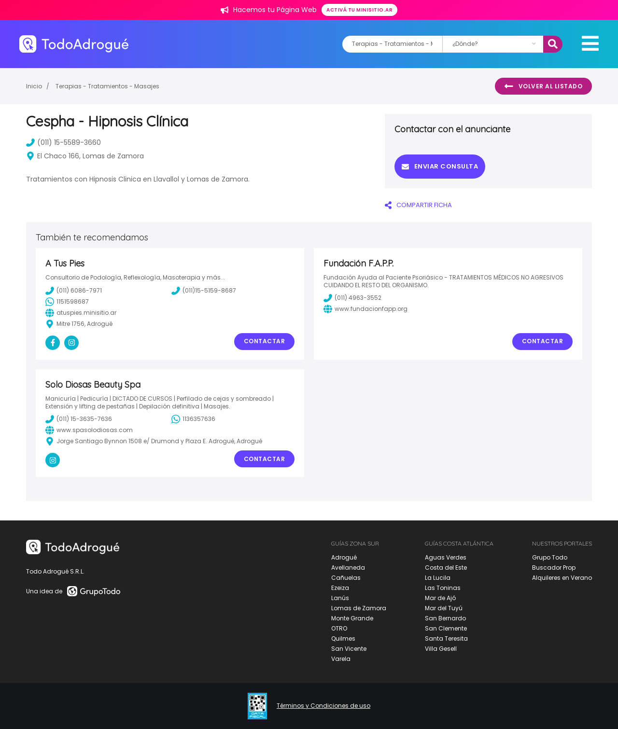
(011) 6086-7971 (73, 290)
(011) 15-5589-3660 (63, 142)
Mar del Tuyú (444, 608)
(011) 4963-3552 (352, 298)
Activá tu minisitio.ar (359, 10)
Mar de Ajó (440, 598)
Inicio (34, 86)
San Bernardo (445, 618)
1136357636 (193, 419)
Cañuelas (346, 578)
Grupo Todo (549, 557)
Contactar (264, 341)
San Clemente (446, 628)
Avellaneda (348, 567)
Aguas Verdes (445, 557)
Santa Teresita (446, 638)
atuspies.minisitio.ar (80, 312)
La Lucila (437, 578)
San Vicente (348, 649)
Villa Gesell (441, 649)
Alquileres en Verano (562, 578)
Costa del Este (446, 567)
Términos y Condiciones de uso (323, 706)
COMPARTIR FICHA (418, 205)
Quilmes (343, 638)
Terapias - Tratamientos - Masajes (107, 86)
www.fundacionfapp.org (365, 309)
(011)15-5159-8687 (203, 290)
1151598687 (67, 301)
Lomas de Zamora (358, 608)
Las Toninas (443, 588)
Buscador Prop (554, 567)
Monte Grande (352, 618)
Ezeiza (340, 588)
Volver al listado (543, 86)
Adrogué (344, 557)
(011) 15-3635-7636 (78, 419)
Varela (341, 659)
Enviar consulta (440, 166)
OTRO (339, 628)
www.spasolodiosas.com (89, 430)
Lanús (340, 598)
